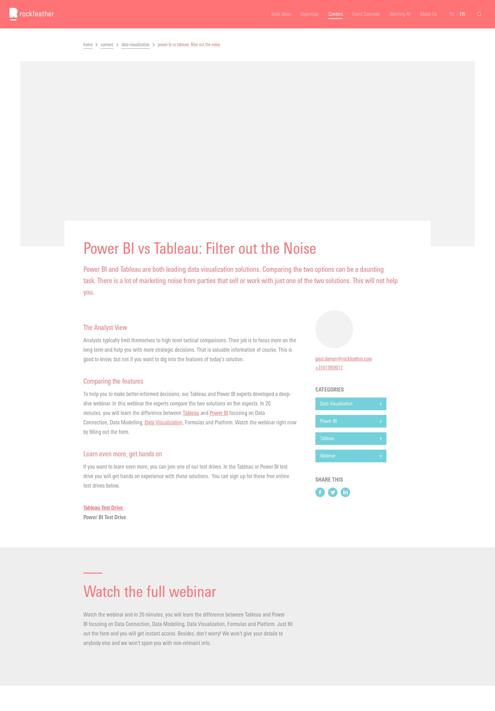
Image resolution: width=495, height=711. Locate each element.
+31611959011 (329, 368)
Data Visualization (163, 422)
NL (452, 14)
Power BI (219, 413)
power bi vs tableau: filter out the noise (189, 44)
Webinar (328, 456)
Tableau (191, 413)
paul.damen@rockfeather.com (343, 359)
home (87, 44)
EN (462, 14)
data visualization (136, 44)
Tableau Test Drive (103, 507)
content (107, 44)
